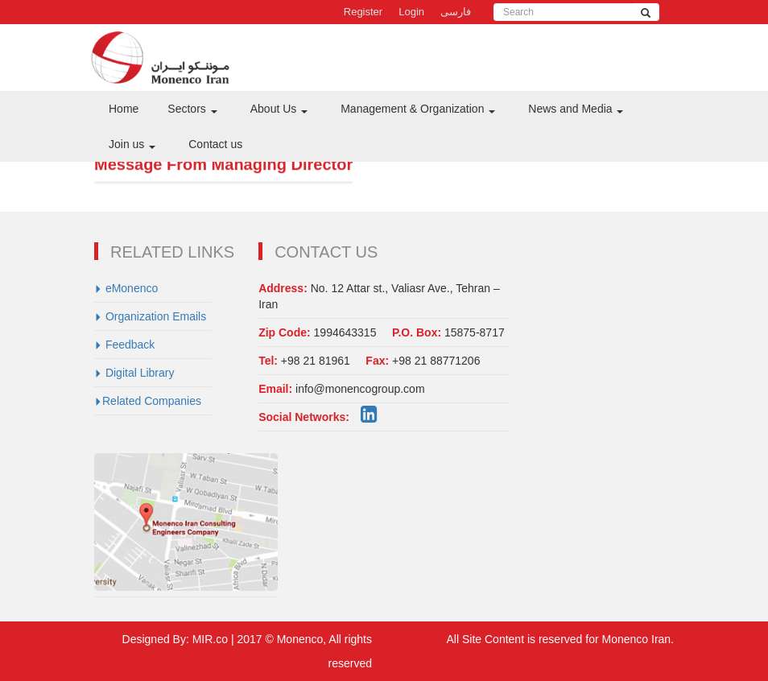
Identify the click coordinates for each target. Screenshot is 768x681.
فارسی (455, 12)
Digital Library (134, 372)
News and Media (575, 108)
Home (123, 108)
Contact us (215, 144)
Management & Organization (418, 108)
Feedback (124, 344)
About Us (279, 108)
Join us (132, 144)
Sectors (192, 108)
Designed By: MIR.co (176, 639)
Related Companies (147, 400)
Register (363, 12)
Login (411, 12)
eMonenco (126, 288)
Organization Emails (150, 316)
